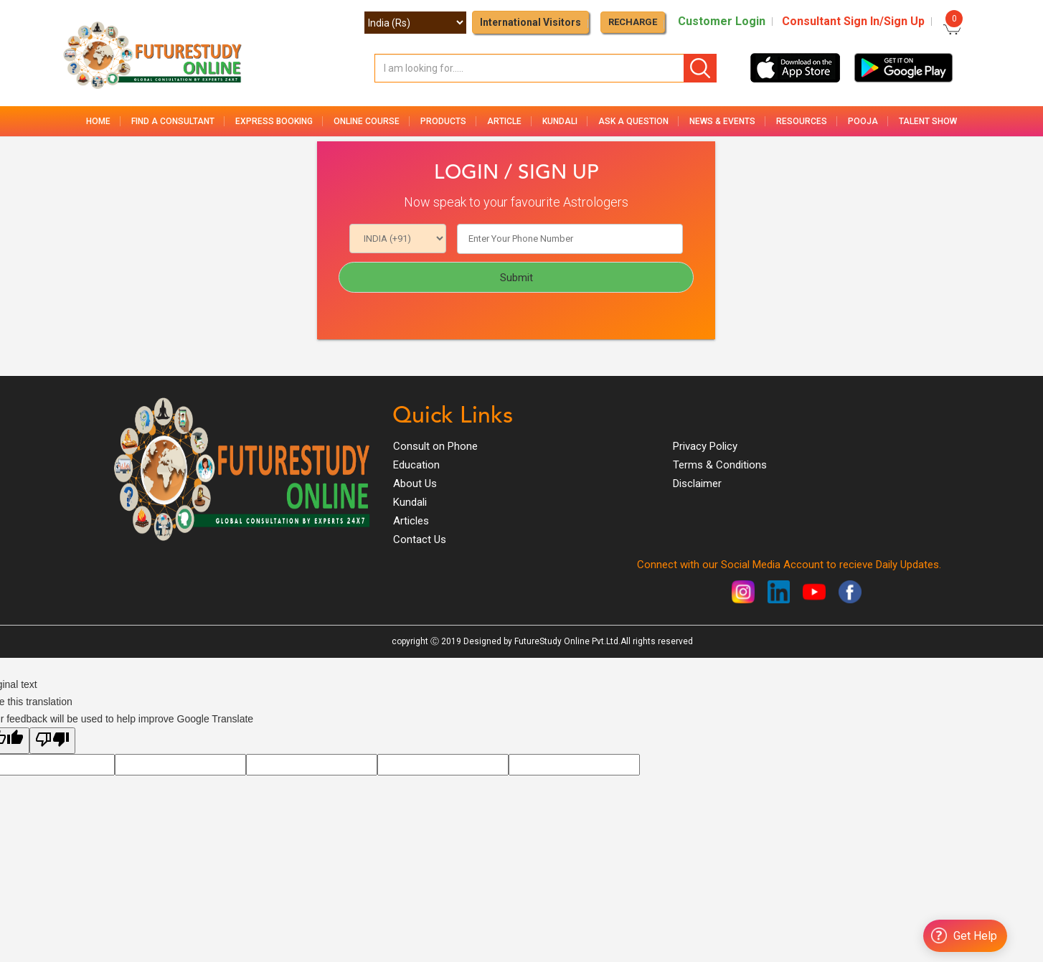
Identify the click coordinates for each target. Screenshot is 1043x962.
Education (416, 464)
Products (443, 121)
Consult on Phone (435, 446)
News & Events (722, 121)
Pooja (863, 121)
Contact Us (419, 539)
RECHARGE (632, 21)
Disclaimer (697, 483)
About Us (415, 483)
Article (504, 121)
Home (98, 121)
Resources (801, 121)
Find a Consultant (172, 121)
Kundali (559, 121)
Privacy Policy (705, 446)
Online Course (367, 121)
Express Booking (274, 121)
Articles (411, 520)
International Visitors (530, 22)
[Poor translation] (52, 740)
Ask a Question (633, 121)
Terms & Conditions (720, 464)
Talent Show (928, 121)
